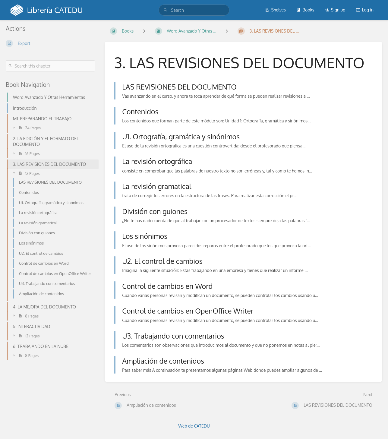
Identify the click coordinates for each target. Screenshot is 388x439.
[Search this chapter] (50, 65)
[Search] (165, 10)
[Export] (50, 43)
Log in (365, 9)
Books (305, 9)
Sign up (335, 9)
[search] (194, 10)
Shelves (275, 9)
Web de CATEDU (194, 425)
